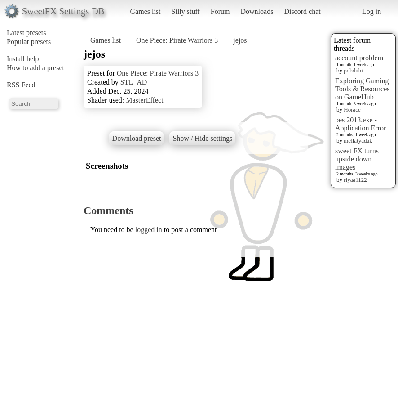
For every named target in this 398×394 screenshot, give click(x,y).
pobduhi (353, 70)
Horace (352, 109)
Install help (23, 59)
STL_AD (133, 82)
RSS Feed (21, 85)
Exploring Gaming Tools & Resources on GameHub (362, 89)
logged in (148, 229)
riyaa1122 (355, 179)
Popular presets (29, 41)
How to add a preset (35, 68)
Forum (220, 11)
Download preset (136, 138)
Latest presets (26, 32)
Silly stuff (186, 11)
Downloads (256, 11)
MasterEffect (144, 100)
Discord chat (302, 11)
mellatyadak (358, 140)
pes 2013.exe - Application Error (360, 124)
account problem (359, 58)
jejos (240, 40)
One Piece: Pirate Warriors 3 (178, 40)
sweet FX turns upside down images (357, 159)
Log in (371, 11)
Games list (145, 11)
